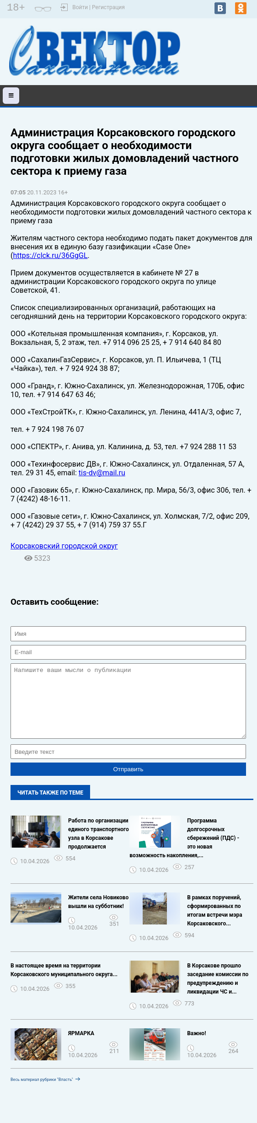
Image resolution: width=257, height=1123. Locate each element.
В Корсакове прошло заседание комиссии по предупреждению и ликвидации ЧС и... (217, 992)
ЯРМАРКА (81, 1047)
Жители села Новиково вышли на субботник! (98, 915)
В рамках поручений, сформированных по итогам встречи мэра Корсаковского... (214, 924)
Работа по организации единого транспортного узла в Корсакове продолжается (98, 847)
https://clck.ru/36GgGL (50, 255)
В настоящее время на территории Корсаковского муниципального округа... (64, 983)
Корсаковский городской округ (64, 546)
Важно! (196, 1047)
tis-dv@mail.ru (102, 472)
